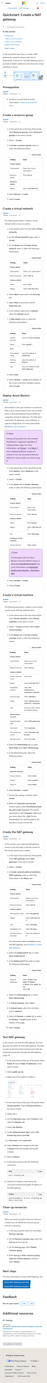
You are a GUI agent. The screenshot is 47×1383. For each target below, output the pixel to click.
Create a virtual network (13, 42)
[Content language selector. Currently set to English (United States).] (15, 1355)
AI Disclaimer (9, 1366)
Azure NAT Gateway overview (16, 1282)
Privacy (17, 1369)
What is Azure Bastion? (17, 426)
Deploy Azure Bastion (12, 45)
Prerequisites (9, 36)
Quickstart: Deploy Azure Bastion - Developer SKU (25, 570)
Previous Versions (23, 1366)
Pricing (23, 448)
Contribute (8, 1369)
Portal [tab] (6, 94)
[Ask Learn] (38, 8)
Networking (13, 8)
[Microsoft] (23, 3)
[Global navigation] (2, 3)
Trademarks (9, 1376)
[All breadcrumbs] (5, 8)
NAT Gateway (24, 8)
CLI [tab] (20, 94)
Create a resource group (13, 39)
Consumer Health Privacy (14, 1373)
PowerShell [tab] (13, 94)
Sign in (42, 3)
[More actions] (42, 8)
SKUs (34, 448)
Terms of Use (31, 1373)
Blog (33, 1366)
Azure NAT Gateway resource (16, 1286)
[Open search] (37, 3)
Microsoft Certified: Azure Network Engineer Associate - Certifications (23, 1327)
